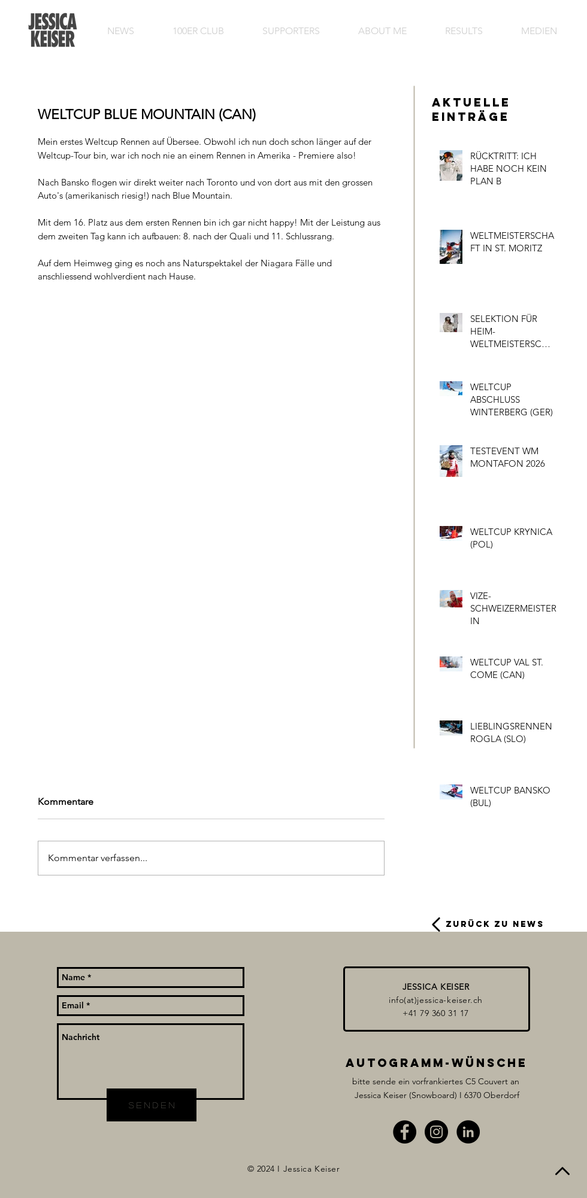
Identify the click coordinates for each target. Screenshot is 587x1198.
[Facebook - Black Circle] (404, 1132)
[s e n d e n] (151, 1104)
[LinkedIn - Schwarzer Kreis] (468, 1132)
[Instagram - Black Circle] (436, 1132)
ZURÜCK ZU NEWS (495, 924)
